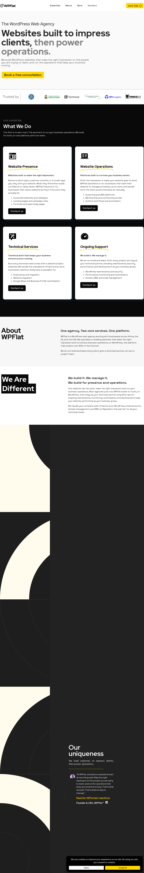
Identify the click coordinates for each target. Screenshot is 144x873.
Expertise (55, 5)
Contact (92, 5)
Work (80, 5)
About (68, 5)
